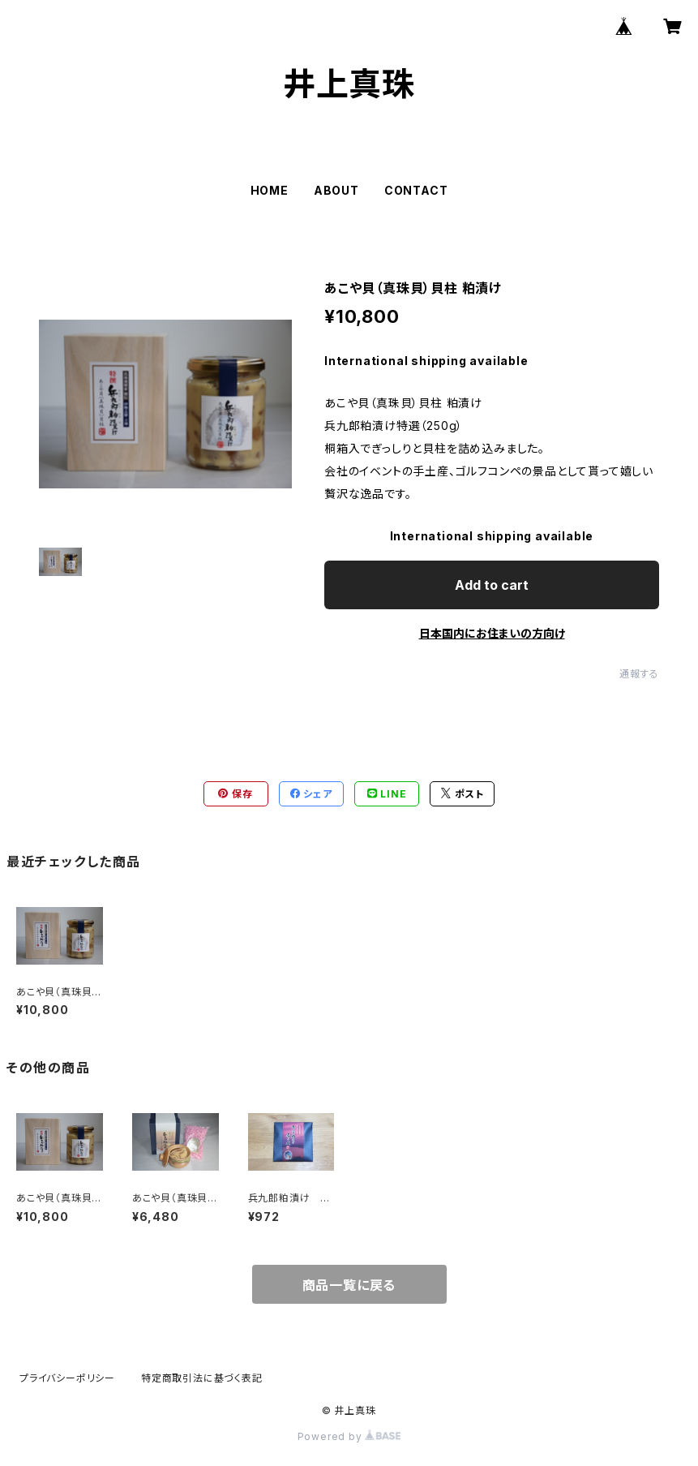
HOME (270, 190)
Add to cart (492, 585)
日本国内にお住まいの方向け (492, 633)
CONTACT (416, 190)
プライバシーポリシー (67, 1378)
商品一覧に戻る (349, 1285)
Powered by (349, 1436)
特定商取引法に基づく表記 (202, 1378)
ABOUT (336, 190)
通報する (639, 674)
